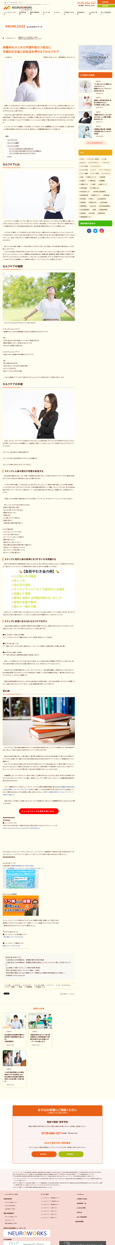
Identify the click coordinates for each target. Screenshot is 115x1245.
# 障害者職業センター (86, 217)
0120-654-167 (86, 3)
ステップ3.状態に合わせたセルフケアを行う (22, 153)
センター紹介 (46, 13)
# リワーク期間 (10, 987)
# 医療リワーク (102, 184)
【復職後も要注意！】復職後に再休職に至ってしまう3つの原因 (102, 131)
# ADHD (82, 159)
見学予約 (105, 2)
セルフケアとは (12, 140)
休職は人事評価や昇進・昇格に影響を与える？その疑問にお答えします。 (102, 102)
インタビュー (57, 13)
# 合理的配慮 (83, 188)
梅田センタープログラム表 (11, 946)
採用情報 (49, 1242)
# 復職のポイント (95, 195)
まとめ (9, 156)
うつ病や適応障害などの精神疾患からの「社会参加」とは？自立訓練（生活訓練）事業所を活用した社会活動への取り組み (63, 1039)
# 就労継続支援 (84, 195)
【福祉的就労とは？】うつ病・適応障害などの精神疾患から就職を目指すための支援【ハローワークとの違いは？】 (38, 1038)
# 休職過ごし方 (40, 987)
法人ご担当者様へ (106, 13)
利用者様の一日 (81, 13)
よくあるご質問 (93, 13)
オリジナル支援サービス (11, 1166)
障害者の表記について (28, 1242)
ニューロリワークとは (10, 13)
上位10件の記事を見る (95, 142)
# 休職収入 (83, 180)
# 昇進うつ (91, 198)
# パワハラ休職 (84, 166)
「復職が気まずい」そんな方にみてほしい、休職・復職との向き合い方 (103, 116)
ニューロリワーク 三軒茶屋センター (50, 1165)
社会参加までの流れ (10, 1173)
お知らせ (79, 1177)
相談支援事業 (79, 1186)
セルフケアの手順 (13, 146)
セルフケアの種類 (13, 143)
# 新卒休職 (83, 198)
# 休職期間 (28, 987)
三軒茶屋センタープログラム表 (13, 937)
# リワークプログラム (63, 985)
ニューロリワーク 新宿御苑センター (50, 1162)
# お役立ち (8, 57)
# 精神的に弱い (92, 202)
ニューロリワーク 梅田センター (49, 1182)
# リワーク (50, 985)
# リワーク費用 (95, 173)
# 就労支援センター (85, 191)
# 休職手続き (92, 180)
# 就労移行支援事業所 (99, 191)
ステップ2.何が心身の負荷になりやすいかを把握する (25, 151)
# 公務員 (93, 184)
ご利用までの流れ (69, 13)
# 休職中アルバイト (91, 177)
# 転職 (94, 209)
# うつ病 (7, 985)
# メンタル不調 (39, 985)
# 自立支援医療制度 (104, 206)
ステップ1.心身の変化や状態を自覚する (21, 149)
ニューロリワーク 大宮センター (49, 1175)
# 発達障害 (83, 202)
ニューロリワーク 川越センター (49, 1172)
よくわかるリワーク (11, 38)
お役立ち (9, 1031)
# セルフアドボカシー (94, 162)
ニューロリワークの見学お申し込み (38, 811)
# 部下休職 (91, 213)
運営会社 (40, 1242)
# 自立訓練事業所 (84, 209)
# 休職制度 (102, 177)
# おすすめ (16, 985)
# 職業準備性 (83, 206)
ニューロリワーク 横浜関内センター (50, 1168)
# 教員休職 (106, 195)
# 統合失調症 (103, 202)
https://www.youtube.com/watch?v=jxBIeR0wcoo (21, 828)
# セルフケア (27, 985)
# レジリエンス (106, 173)
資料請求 (105, 6)
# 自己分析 (93, 206)
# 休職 (19, 987)
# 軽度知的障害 (103, 209)
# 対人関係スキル (94, 188)
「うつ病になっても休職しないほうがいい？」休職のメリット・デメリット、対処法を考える (103, 87)
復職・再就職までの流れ (11, 1187)
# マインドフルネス (95, 166)
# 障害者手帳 (101, 213)
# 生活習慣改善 (101, 198)
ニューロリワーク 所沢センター (49, 1178)
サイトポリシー (16, 1242)
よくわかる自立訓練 (10, 1170)
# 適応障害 (83, 213)
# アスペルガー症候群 (93, 159)
